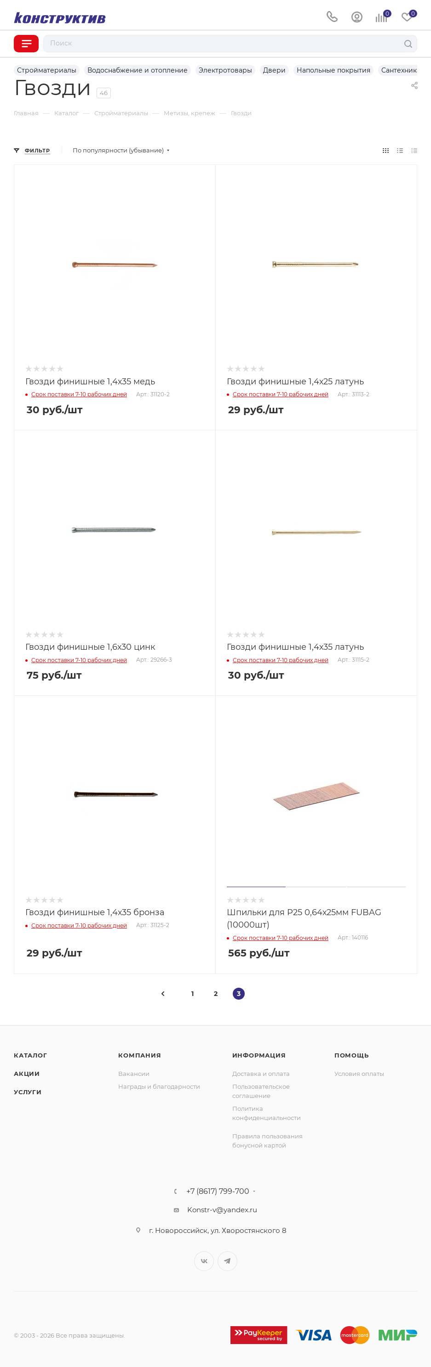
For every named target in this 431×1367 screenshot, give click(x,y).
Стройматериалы (46, 70)
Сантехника (400, 70)
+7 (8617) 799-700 (217, 1191)
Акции (27, 1073)
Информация (259, 1055)
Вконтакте (204, 1261)
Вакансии (133, 1073)
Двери (274, 70)
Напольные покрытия (333, 70)
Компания (139, 1055)
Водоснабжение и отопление (137, 70)
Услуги (28, 1092)
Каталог (30, 1055)
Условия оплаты (359, 1073)
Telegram (227, 1261)
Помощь (351, 1055)
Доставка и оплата (261, 1073)
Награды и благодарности (159, 1086)
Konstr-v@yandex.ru (222, 1209)
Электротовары (225, 70)
